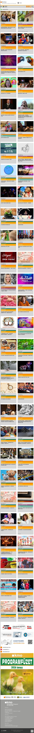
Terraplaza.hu (7, 712)
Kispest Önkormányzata (8, 709)
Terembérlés (6, 649)
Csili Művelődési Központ (8, 713)
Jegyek (6, 6)
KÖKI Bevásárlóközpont (8, 710)
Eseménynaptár (7, 647)
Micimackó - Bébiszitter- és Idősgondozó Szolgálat (12, 711)
